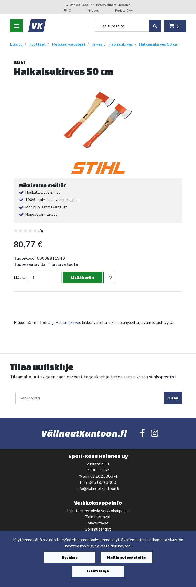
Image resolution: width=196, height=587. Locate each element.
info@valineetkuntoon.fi (113, 5)
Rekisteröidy (124, 11)
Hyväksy (70, 557)
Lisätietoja (98, 571)
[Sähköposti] (89, 398)
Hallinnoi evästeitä (126, 557)
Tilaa (173, 398)
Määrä (20, 277)
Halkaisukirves (68, 322)
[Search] (122, 26)
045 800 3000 (79, 5)
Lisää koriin (82, 277)
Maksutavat (98, 523)
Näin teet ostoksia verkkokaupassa (98, 511)
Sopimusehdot (98, 529)
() (175, 26)
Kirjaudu (93, 11)
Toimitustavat (98, 517)
